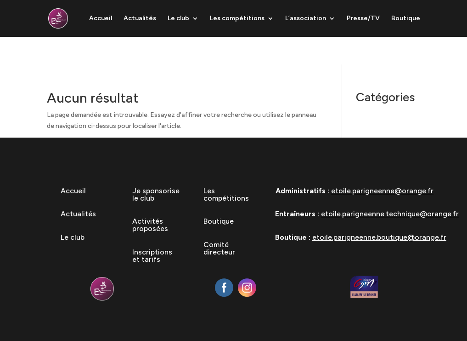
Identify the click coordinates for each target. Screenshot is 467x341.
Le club (178, 18)
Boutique (405, 18)
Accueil (100, 18)
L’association (305, 18)
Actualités (140, 18)
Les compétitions (237, 18)
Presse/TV (363, 18)
